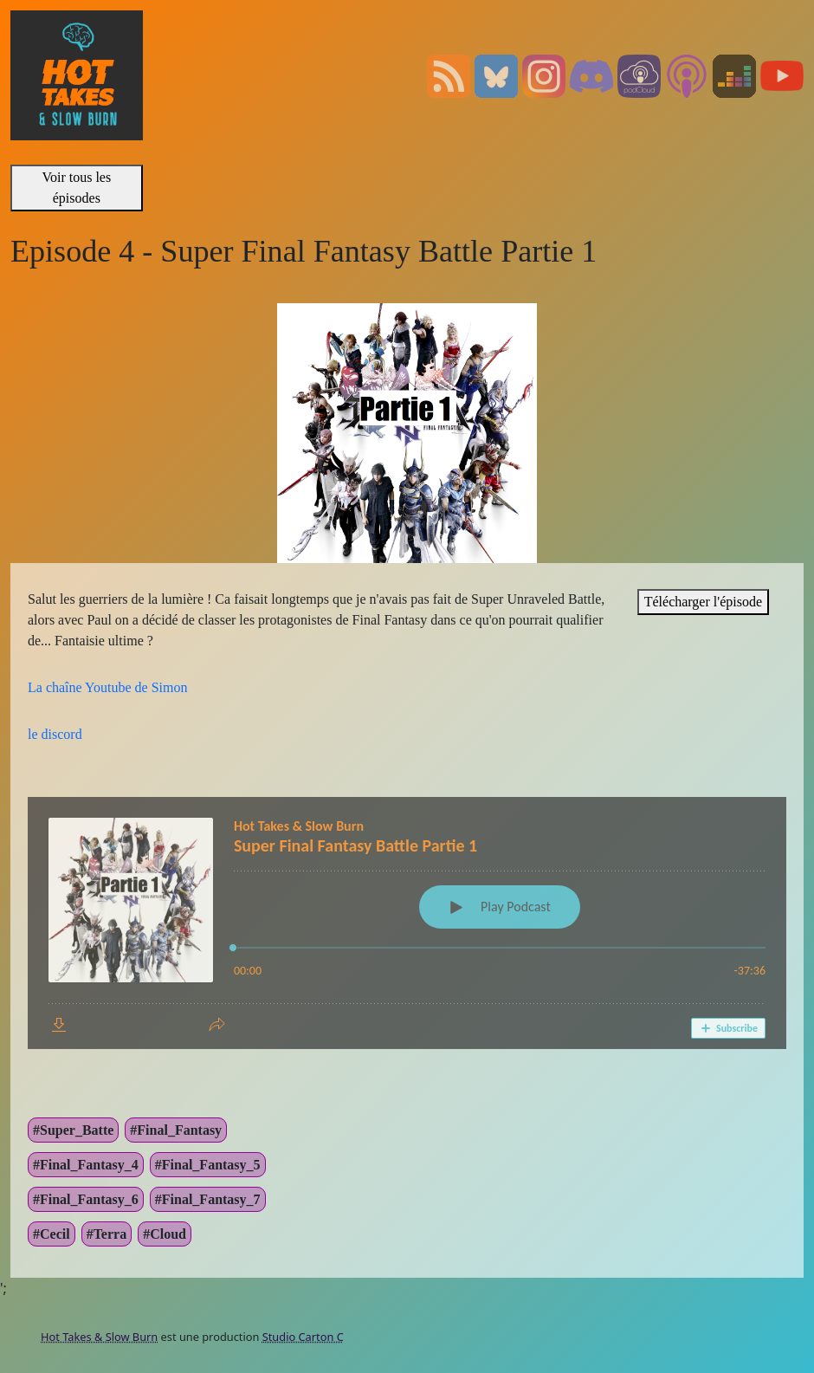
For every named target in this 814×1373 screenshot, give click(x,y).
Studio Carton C (303, 1336)
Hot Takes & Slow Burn (99, 1336)
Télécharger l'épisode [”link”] (703, 601)
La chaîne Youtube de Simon (107, 687)
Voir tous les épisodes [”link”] (76, 187)
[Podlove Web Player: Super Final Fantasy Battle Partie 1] (407, 923)
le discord (55, 734)
